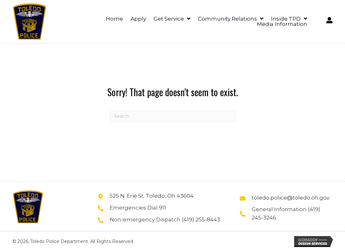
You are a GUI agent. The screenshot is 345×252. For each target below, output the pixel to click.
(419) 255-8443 (201, 219)
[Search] (172, 116)
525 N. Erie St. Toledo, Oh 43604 (152, 196)
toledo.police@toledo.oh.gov (290, 198)
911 (162, 208)
